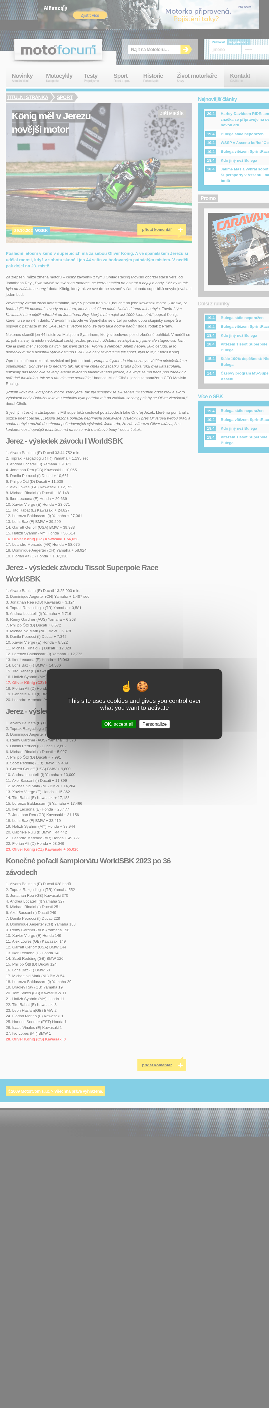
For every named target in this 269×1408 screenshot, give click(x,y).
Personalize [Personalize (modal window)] (154, 723)
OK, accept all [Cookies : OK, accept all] (118, 723)
